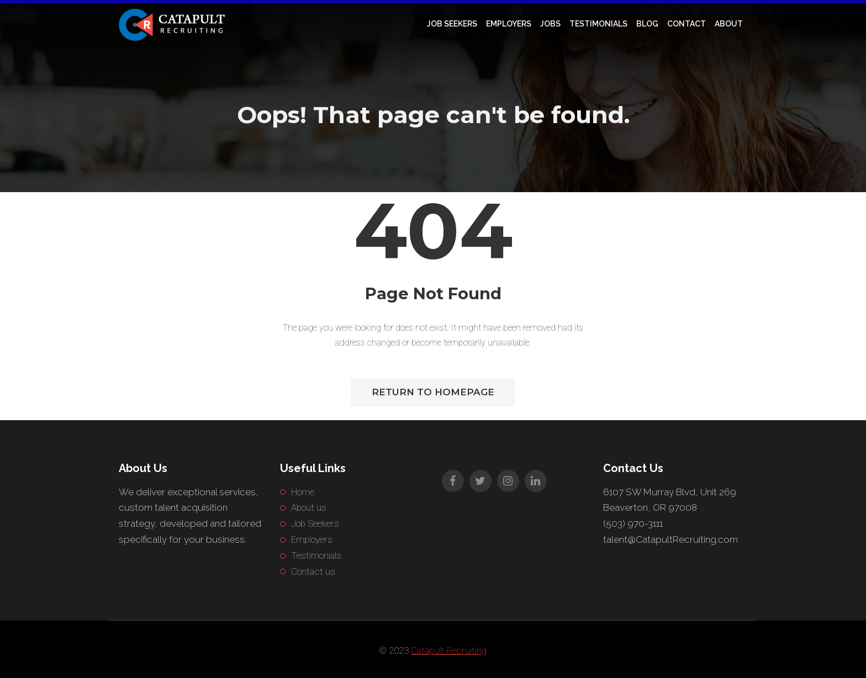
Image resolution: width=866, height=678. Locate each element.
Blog (647, 23)
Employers (508, 23)
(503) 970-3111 (633, 523)
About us (308, 507)
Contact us (313, 571)
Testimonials (598, 23)
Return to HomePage (433, 392)
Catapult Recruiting (449, 650)
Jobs (550, 23)
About (729, 23)
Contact (686, 23)
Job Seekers (452, 23)
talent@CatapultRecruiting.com (670, 539)
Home (302, 491)
